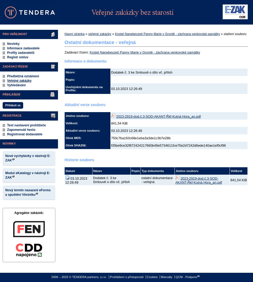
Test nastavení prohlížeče (26, 125)
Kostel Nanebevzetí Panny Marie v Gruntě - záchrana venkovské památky (167, 34)
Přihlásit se (13, 105)
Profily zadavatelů (20, 53)
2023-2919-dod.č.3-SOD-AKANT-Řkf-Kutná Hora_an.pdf (158, 116)
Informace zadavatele (23, 48)
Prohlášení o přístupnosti (126, 277)
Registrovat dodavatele (24, 134)
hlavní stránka (75, 34)
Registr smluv (17, 57)
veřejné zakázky (99, 34)
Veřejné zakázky (19, 81)
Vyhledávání (16, 85)
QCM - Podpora (186, 277)
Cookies (152, 277)
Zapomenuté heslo (21, 130)
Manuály (167, 277)
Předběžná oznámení (23, 76)
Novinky (13, 44)
